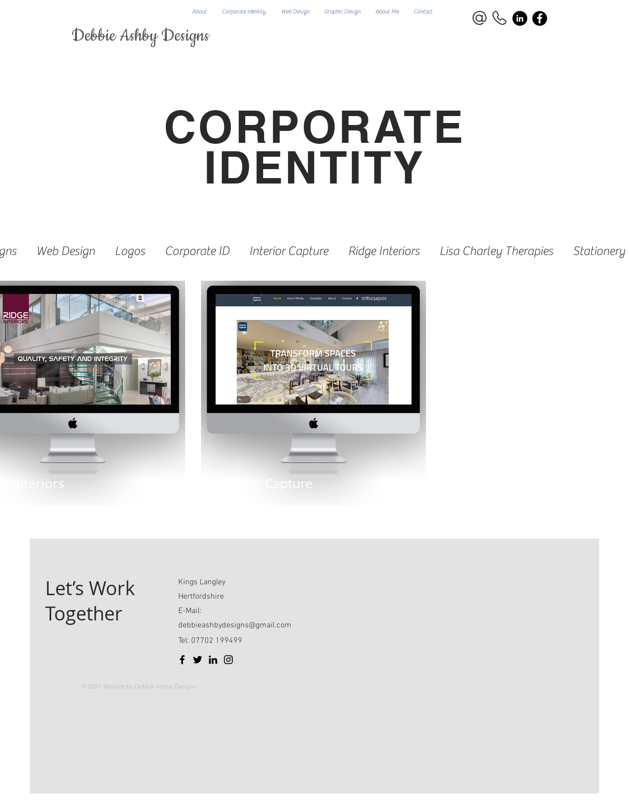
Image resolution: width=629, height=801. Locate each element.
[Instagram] (228, 660)
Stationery (599, 251)
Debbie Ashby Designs (140, 36)
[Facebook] (539, 18)
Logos (130, 251)
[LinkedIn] (213, 660)
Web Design (65, 251)
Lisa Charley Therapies (496, 251)
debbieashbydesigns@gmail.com (234, 625)
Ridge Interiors (383, 251)
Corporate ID (197, 251)
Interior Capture (288, 251)
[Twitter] (198, 660)
